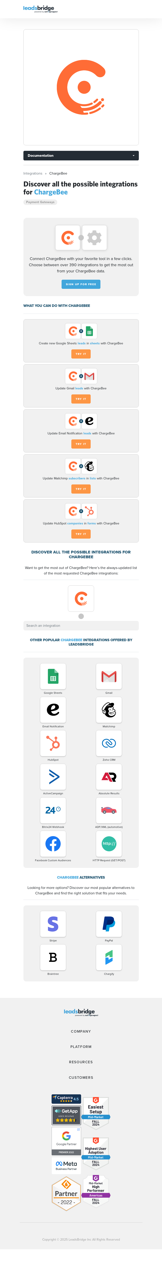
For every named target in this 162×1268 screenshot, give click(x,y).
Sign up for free (81, 284)
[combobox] (81, 625)
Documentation (40, 155)
